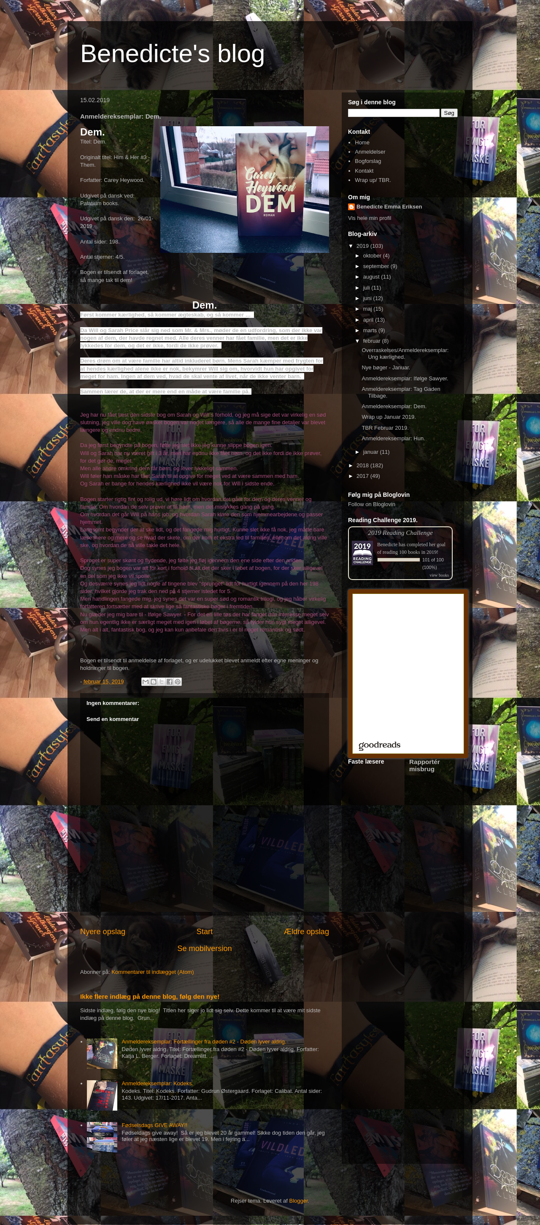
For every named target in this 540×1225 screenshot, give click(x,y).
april (369, 320)
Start (205, 931)
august (372, 277)
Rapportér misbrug (424, 765)
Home (362, 142)
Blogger (298, 1201)
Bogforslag (368, 161)
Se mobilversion (204, 948)
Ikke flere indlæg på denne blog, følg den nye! (149, 996)
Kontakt (364, 171)
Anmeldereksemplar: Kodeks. (157, 1083)
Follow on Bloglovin (371, 504)
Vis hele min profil (369, 218)
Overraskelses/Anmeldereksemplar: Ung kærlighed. (405, 353)
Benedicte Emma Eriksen (389, 206)
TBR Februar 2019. (385, 428)
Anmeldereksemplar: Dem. (394, 406)
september (377, 266)
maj (368, 309)
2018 (363, 465)
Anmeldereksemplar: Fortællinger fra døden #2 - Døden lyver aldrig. (204, 1041)
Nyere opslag (102, 931)
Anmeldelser (370, 152)
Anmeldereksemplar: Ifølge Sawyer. (405, 378)
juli (367, 288)
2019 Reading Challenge (400, 532)
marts (370, 330)
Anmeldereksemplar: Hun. (393, 438)
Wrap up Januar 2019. (389, 417)
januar (371, 452)
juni (368, 298)
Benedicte (387, 544)
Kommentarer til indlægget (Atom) (152, 972)
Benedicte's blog (172, 53)
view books (439, 575)
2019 (363, 246)
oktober (373, 255)
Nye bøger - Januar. (386, 367)
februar (372, 341)
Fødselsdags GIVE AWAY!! (154, 1125)
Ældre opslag (306, 931)
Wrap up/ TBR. (373, 180)
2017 (363, 476)
